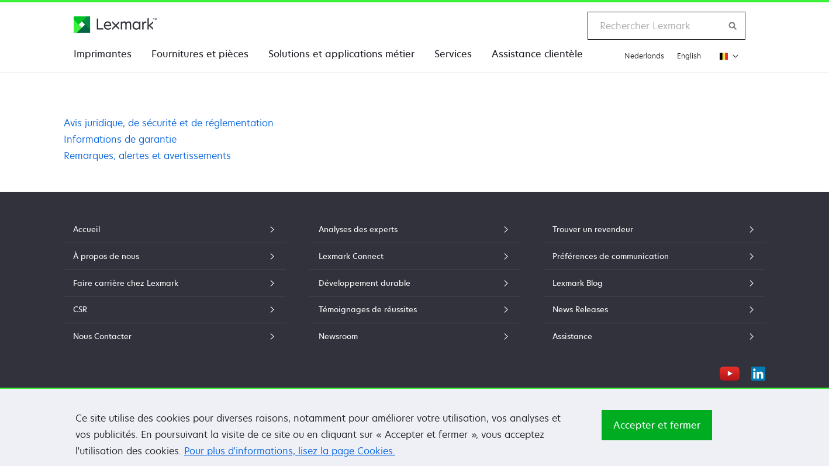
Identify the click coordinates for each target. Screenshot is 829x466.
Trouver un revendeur (654, 229)
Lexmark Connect (414, 256)
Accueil (175, 229)
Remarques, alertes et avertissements (147, 155)
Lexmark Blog (654, 283)
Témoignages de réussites (414, 309)
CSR (175, 309)
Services (453, 53)
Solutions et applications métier (341, 53)
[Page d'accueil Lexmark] (115, 24)
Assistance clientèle (537, 53)
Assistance (654, 336)
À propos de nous (175, 256)
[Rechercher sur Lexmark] (733, 25)
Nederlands (644, 56)
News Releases (654, 309)
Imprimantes (103, 53)
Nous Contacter (175, 336)
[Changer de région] (726, 55)
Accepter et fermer (656, 436)
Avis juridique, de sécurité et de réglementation (169, 122)
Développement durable (414, 283)
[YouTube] (730, 372)
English (689, 56)
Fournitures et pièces (199, 53)
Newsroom (414, 336)
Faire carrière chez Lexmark (175, 283)
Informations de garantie (120, 139)
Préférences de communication (654, 256)
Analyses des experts (414, 229)
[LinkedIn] (758, 372)
